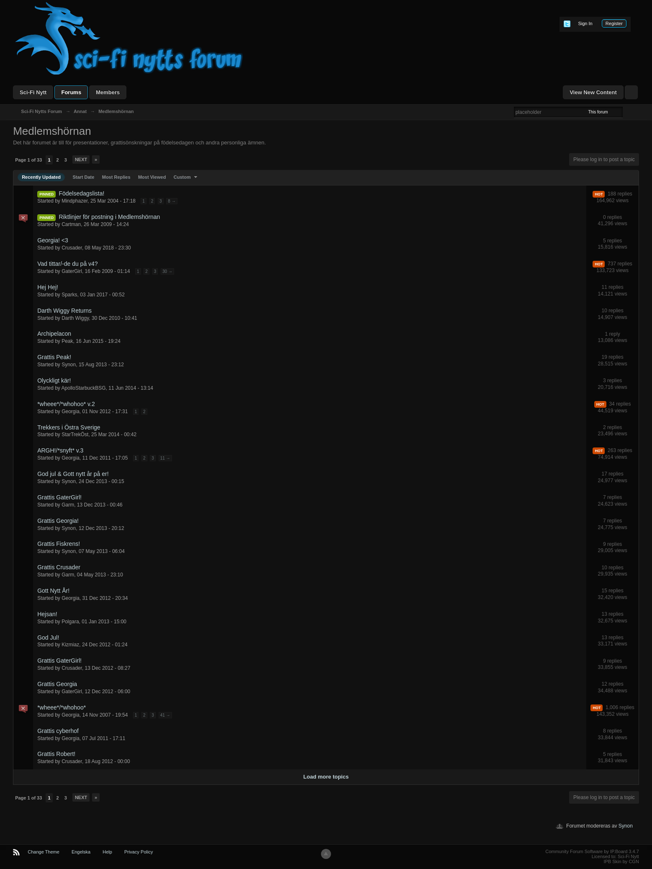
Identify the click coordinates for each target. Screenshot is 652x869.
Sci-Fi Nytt (33, 92)
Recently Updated (41, 177)
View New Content (593, 92)
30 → (167, 271)
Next (81, 159)
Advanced (627, 111)
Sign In (585, 23)
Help (107, 851)
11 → (165, 458)
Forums (71, 92)
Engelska (81, 851)
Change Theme (43, 851)
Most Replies (116, 177)
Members (108, 92)
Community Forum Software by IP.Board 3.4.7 (592, 851)
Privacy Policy (138, 851)
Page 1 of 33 (28, 159)
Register (614, 23)
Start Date (83, 177)
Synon (626, 826)
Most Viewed (152, 177)
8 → (171, 201)
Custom (186, 177)
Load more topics (326, 777)
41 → (165, 715)
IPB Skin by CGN (621, 861)
